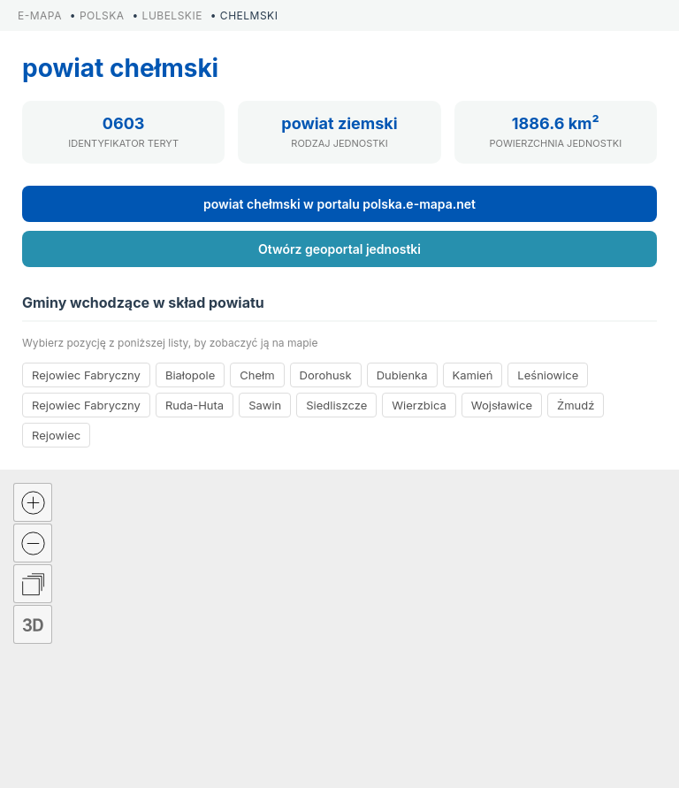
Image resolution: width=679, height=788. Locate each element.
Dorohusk (326, 375)
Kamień (473, 375)
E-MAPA (40, 15)
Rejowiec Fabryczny (86, 375)
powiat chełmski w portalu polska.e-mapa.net (339, 203)
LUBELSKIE (172, 15)
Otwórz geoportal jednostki (339, 248)
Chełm (257, 375)
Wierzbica (419, 405)
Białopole (190, 375)
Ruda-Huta (194, 405)
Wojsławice (501, 405)
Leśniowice (547, 375)
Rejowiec (56, 435)
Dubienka (402, 375)
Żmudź (575, 405)
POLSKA (102, 15)
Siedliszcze (336, 405)
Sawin (264, 405)
